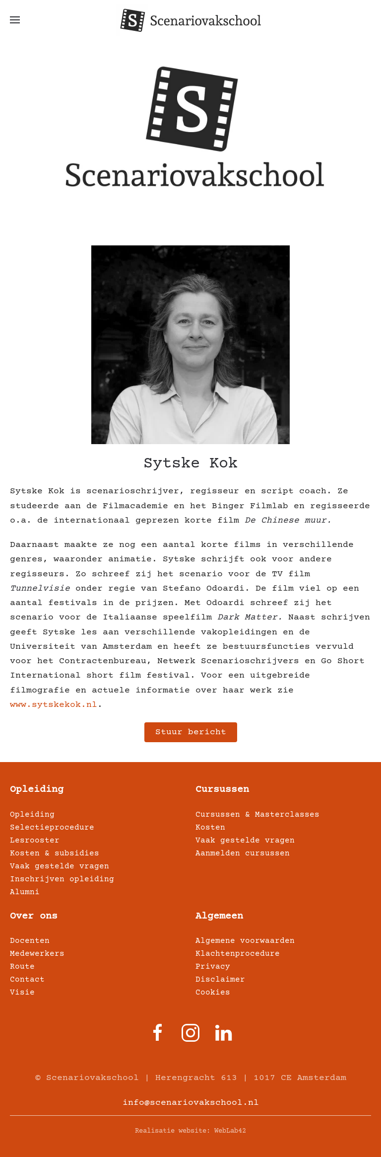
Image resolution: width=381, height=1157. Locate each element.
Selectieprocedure (52, 827)
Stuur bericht (190, 732)
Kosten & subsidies (54, 853)
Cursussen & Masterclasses (257, 814)
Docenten (30, 940)
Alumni (25, 892)
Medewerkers (37, 953)
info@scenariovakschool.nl (191, 1103)
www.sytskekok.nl (53, 705)
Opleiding (37, 789)
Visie (22, 992)
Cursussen (222, 789)
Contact (27, 979)
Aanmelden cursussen (242, 853)
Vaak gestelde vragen (59, 866)
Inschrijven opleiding (62, 879)
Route (22, 966)
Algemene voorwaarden (245, 940)
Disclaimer (220, 979)
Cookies (212, 992)
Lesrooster (35, 840)
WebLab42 (230, 1131)
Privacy (212, 966)
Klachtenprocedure (237, 953)
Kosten (210, 827)
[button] (15, 20)
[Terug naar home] (190, 20)
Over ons (34, 916)
